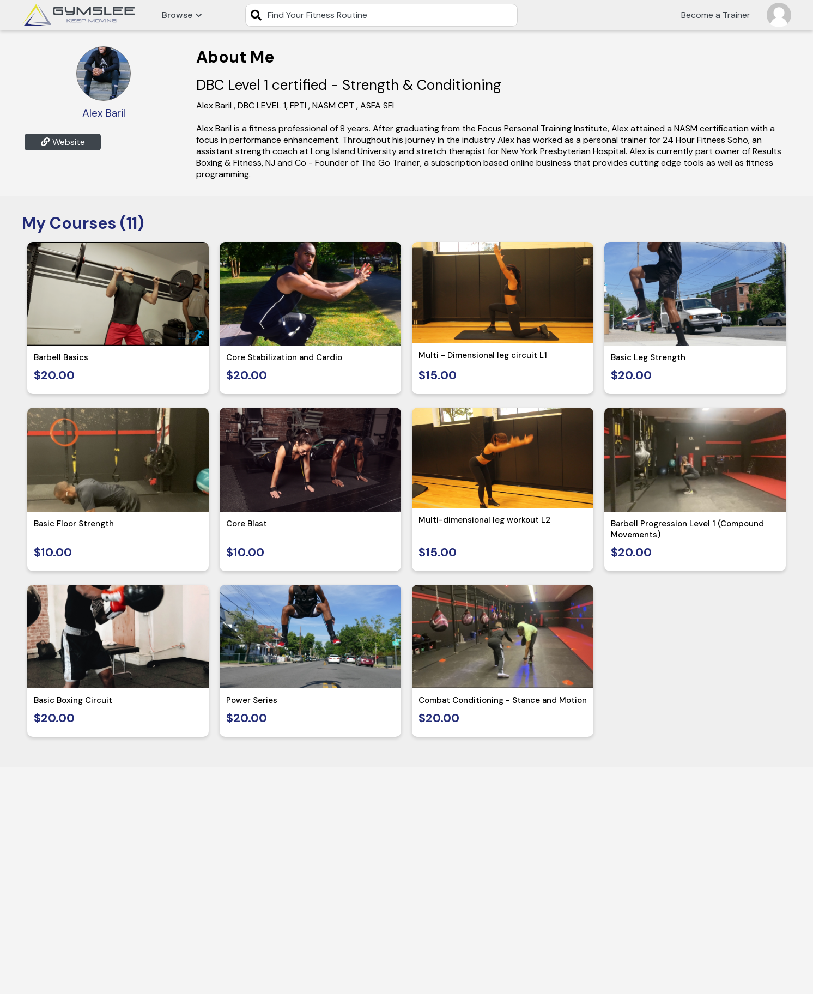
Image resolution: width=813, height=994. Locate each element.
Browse (182, 15)
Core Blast (246, 523)
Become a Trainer (715, 15)
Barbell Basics (61, 357)
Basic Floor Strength (74, 523)
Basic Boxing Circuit (73, 700)
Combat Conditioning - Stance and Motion (502, 700)
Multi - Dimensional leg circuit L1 (482, 355)
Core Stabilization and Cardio (284, 357)
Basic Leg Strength (648, 357)
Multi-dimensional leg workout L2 (484, 519)
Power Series (251, 700)
